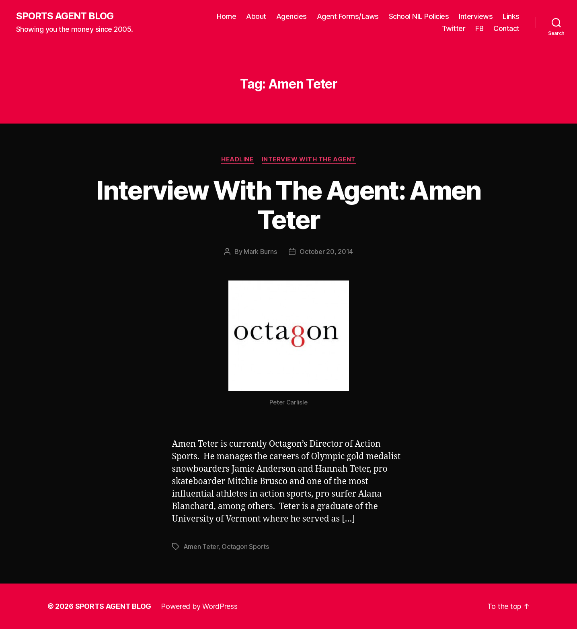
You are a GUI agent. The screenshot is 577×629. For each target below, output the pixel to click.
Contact (506, 28)
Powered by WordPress (199, 606)
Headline (237, 159)
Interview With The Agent (309, 159)
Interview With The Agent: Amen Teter (288, 205)
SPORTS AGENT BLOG (64, 16)
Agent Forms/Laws (348, 16)
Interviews (476, 16)
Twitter (454, 28)
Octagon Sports (245, 546)
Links (511, 16)
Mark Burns (260, 251)
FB (479, 28)
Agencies (291, 16)
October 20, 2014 (326, 251)
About (256, 16)
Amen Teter (200, 546)
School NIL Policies (419, 16)
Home (226, 16)
